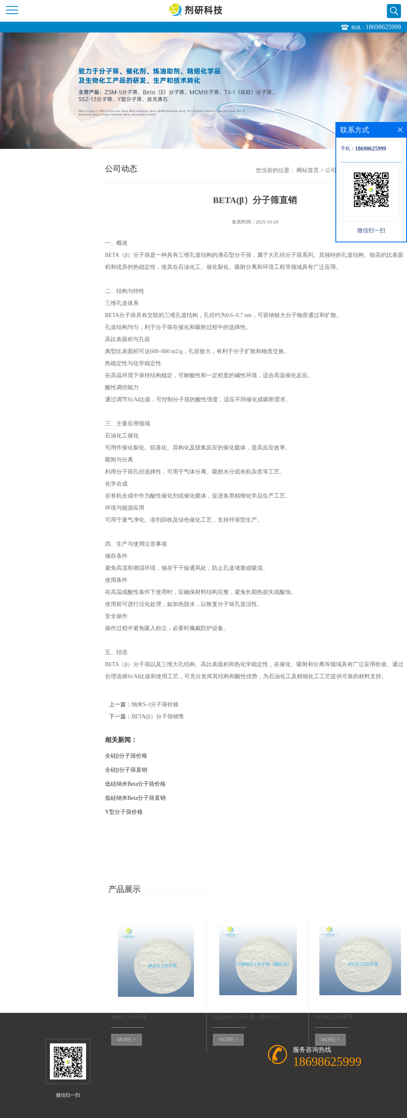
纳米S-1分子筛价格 (169, 704)
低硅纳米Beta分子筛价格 (149, 784)
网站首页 (322, 170)
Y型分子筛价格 (138, 812)
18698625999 (383, 27)
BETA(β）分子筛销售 (172, 716)
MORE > (140, 1087)
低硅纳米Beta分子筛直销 (149, 798)
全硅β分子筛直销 (140, 770)
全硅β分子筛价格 (140, 756)
